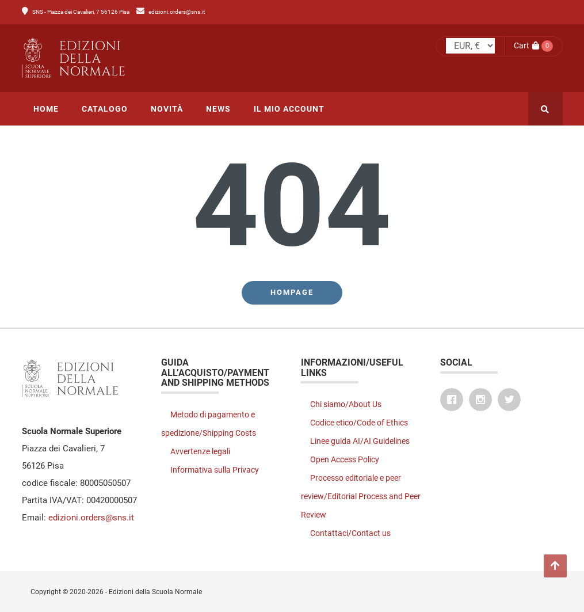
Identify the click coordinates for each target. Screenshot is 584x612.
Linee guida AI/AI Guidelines (360, 441)
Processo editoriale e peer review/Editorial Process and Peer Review (361, 496)
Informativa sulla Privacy (214, 469)
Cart (526, 45)
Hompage (292, 292)
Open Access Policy (344, 459)
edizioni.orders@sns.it (176, 12)
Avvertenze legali (200, 451)
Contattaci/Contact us (350, 533)
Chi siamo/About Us (345, 404)
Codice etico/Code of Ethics (359, 422)
